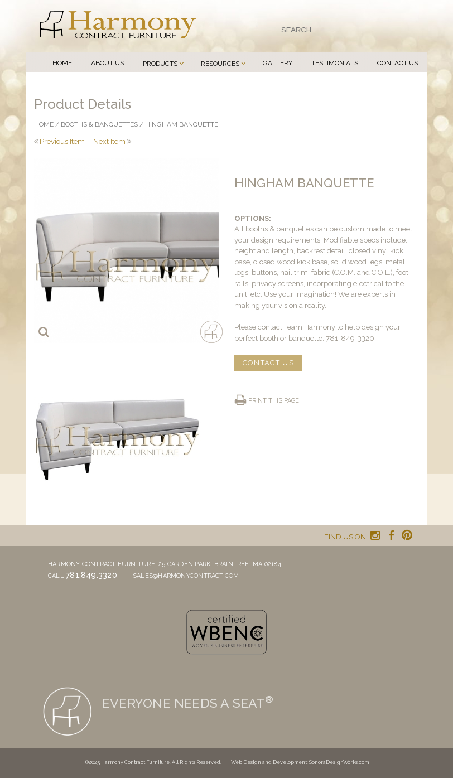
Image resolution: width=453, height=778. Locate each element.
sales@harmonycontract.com (186, 575)
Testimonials (334, 63)
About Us (107, 63)
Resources (220, 63)
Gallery (277, 63)
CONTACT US (268, 363)
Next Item (109, 141)
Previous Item (62, 141)
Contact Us (397, 63)
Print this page (273, 400)
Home (62, 63)
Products (160, 63)
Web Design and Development (269, 762)
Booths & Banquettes (99, 124)
